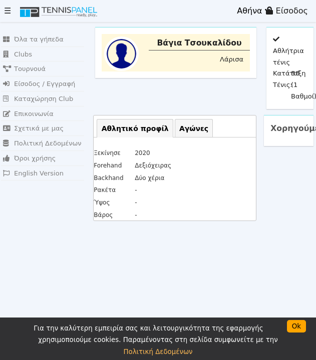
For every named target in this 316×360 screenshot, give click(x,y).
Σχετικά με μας (33, 128)
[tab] (135, 128)
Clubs (17, 54)
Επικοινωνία (28, 114)
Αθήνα (253, 11)
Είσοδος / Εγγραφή (39, 84)
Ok (296, 326)
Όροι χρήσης (29, 158)
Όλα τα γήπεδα (33, 39)
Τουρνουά (24, 68)
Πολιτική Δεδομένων (42, 143)
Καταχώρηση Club (38, 98)
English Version (33, 173)
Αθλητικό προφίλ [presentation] (135, 128)
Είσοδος (287, 11)
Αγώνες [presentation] (193, 128)
